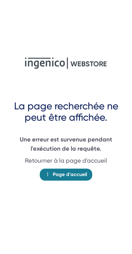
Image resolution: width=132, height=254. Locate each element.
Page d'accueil (66, 174)
